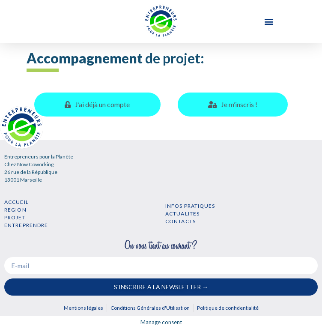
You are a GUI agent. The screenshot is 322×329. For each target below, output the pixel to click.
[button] (269, 22)
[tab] (97, 105)
